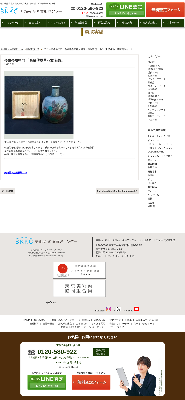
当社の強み (35, 22)
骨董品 (151, 82)
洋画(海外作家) (155, 69)
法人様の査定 (150, 22)
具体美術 (152, 75)
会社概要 (34, 303)
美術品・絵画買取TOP (11, 49)
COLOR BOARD (166, 150)
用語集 (128, 299)
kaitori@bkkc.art (96, 16)
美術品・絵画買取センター (87, 389)
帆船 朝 (166, 204)
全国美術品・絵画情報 (147, 299)
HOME (26, 299)
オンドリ (166, 189)
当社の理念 (48, 303)
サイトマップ (96, 4)
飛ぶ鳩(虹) (166, 181)
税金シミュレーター (119, 303)
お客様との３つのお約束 (61, 299)
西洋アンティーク (157, 86)
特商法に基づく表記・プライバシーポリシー (83, 306)
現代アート (153, 72)
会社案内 (127, 22)
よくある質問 (98, 303)
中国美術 (152, 89)
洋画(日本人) (154, 65)
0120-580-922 (89, 8)
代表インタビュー (143, 303)
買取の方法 (115, 299)
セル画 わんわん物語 (159, 136)
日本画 (151, 62)
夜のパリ (166, 157)
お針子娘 (166, 165)
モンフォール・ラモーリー (166, 142)
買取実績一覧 (32, 49)
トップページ (12, 22)
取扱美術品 (81, 22)
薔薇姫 (166, 173)
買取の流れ (104, 22)
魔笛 (166, 196)
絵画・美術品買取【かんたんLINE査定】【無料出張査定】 (31, 10)
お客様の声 (173, 22)
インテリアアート (157, 79)
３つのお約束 (58, 22)
